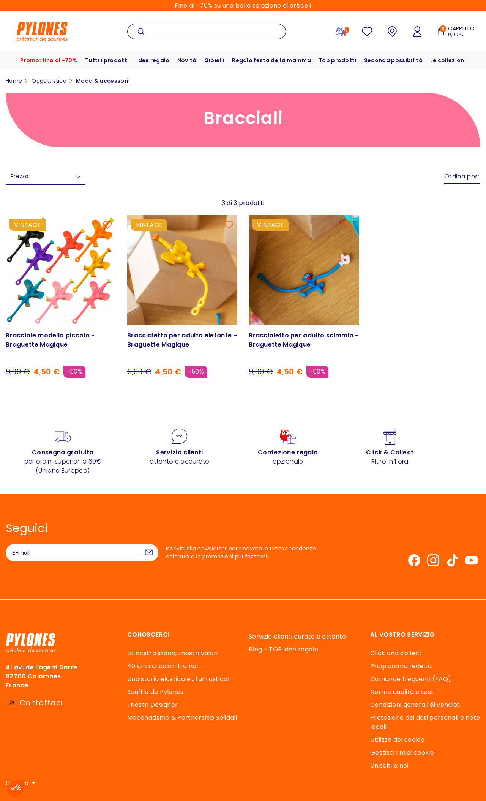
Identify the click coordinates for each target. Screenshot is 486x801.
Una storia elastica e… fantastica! (178, 679)
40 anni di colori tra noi (162, 666)
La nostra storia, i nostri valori (172, 653)
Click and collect (396, 653)
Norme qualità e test (402, 691)
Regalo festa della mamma (271, 60)
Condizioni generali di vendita (415, 704)
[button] (16, 788)
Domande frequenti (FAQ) (410, 679)
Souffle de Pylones (155, 691)
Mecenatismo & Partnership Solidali (182, 717)
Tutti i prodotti (107, 60)
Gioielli (214, 60)
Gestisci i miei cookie (402, 752)
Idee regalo (153, 60)
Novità (187, 60)
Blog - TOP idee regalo (283, 649)
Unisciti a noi (389, 765)
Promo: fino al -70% (48, 60)
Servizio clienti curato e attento (297, 636)
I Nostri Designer (152, 704)
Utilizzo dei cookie (397, 739)
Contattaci (40, 703)
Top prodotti (338, 60)
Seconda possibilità (393, 60)
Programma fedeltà (401, 666)
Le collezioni (448, 60)
